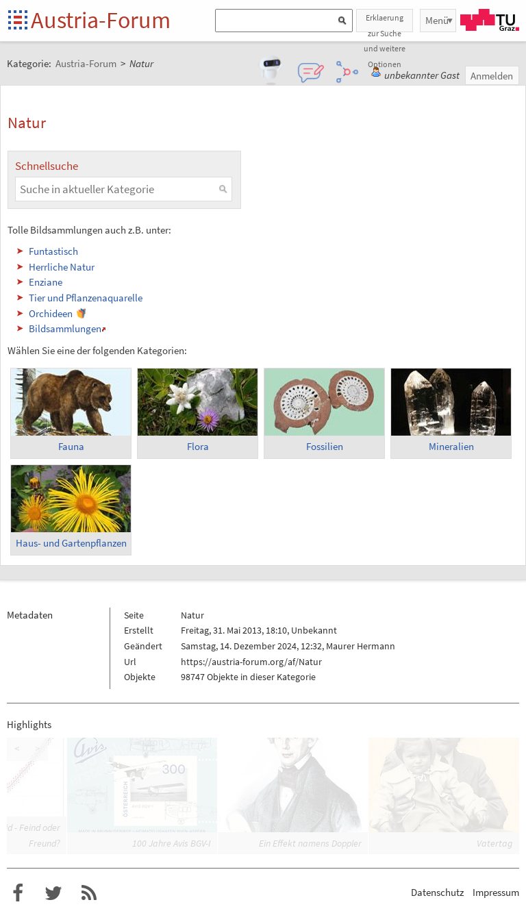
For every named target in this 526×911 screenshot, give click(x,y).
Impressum (496, 892)
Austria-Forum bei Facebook (18, 893)
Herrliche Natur (62, 266)
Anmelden (492, 75)
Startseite (19, 21)
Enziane (45, 281)
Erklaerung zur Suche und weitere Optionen (384, 22)
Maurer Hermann (360, 646)
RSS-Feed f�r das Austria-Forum (89, 893)
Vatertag (494, 843)
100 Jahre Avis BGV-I (171, 843)
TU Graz (489, 20)
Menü (437, 20)
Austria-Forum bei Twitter (53, 893)
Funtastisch (53, 251)
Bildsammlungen (65, 328)
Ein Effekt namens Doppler (310, 843)
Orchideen (51, 313)
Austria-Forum (101, 19)
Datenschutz (437, 892)
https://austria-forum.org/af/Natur (251, 662)
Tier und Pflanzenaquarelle (85, 297)
